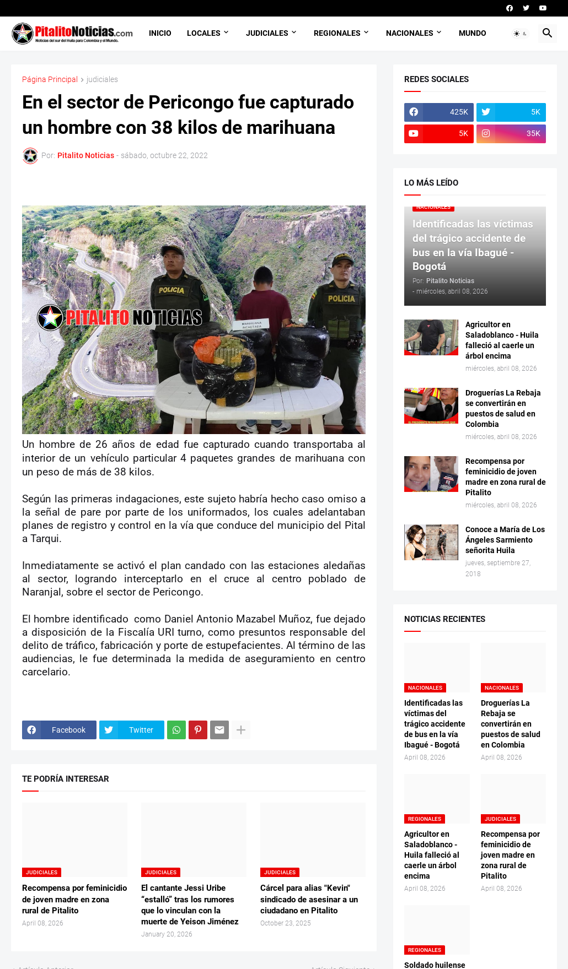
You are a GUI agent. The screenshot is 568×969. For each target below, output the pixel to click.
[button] (520, 33)
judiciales (102, 79)
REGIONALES (337, 33)
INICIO (160, 33)
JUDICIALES (267, 33)
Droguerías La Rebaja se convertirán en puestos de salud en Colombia (503, 408)
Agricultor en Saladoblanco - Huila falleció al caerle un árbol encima (502, 340)
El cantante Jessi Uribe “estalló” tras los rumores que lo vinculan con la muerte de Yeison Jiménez (190, 905)
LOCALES (204, 33)
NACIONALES (409, 33)
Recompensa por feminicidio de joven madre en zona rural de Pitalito (74, 899)
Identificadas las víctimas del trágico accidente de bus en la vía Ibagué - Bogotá (434, 724)
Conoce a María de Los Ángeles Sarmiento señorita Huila (505, 540)
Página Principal (50, 79)
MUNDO (472, 33)
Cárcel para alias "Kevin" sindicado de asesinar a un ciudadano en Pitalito (309, 899)
